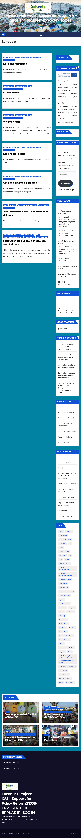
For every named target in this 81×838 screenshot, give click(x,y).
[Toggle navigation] (40, 34)
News (5, 57)
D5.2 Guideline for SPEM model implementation (67, 233)
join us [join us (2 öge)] (61, 612)
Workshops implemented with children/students (19, 234)
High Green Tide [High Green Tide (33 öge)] (64, 604)
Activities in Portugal (66, 418)
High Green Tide (35, 57)
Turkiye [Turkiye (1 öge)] (61, 682)
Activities (13, 205)
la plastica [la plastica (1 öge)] (70, 612)
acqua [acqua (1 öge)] (61, 531)
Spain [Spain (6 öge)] (70, 652)
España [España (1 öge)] (61, 600)
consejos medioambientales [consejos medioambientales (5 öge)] (65, 575)
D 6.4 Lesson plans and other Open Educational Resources (20, 735)
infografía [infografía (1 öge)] (71, 608)
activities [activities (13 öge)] (69, 531)
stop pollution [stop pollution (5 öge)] (64, 674)
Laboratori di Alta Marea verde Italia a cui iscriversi (66, 357)
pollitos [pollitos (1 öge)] (61, 644)
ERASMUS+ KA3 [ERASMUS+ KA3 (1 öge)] (64, 596)
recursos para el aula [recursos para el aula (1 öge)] (66, 648)
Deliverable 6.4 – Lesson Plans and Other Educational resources (20, 740)
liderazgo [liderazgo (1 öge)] (62, 616)
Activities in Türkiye (66, 412)
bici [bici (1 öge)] (70, 556)
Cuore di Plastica (65, 516)
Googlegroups (74, 833)
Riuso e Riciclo (11, 92)
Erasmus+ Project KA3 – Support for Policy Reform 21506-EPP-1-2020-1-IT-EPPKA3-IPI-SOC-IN (19, 803)
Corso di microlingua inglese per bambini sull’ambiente (66, 375)
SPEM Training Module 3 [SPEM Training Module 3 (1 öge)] (67, 666)
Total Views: (7, 762)
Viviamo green (11, 121)
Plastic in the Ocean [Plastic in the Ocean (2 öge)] (66, 636)
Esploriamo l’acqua (14, 153)
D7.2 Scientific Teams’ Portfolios (57, 739)
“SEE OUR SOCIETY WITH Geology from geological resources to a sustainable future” (66, 388)
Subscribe (65, 183)
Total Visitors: (8, 768)
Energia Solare (64, 468)
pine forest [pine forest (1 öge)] (63, 628)
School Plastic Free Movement (19, 57)
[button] (78, 35)
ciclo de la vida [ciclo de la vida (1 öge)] (64, 564)
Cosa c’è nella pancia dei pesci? (21, 182)
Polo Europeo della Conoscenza (18, 833)
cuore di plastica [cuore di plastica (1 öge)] (65, 580)
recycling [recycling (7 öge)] (62, 652)
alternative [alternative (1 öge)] (62, 544)
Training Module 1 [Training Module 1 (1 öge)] (65, 678)
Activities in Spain (65, 443)
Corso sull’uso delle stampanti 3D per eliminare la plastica (66, 347)
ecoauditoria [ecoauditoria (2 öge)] (63, 584)
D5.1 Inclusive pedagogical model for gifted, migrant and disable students (67, 221)
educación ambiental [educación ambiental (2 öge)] (66, 592)
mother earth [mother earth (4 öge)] (63, 624)
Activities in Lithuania (67, 431)
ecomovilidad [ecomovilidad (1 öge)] (63, 588)
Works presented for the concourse (20, 716)
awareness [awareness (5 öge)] (62, 556)
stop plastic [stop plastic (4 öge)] (63, 670)
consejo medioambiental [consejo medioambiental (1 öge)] (64, 569)
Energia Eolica (64, 462)
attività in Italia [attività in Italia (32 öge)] (64, 552)
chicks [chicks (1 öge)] (67, 560)
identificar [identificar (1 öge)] (62, 608)
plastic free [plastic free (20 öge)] (63, 632)
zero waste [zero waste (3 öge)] (70, 682)
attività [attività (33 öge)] (61, 548)
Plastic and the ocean (67, 484)
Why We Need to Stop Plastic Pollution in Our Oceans (67, 475)
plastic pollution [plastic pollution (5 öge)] (64, 640)
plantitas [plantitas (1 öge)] (72, 628)
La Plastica (62, 511)
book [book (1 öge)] (60, 560)
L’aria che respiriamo (15, 63)
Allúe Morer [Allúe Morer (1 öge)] (63, 535)
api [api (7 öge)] (70, 544)
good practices (64, 329)
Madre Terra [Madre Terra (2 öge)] (63, 620)
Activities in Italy (9, 60)
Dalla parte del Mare (66, 497)
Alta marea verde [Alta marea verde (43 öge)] (65, 540)
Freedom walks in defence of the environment (55, 717)
